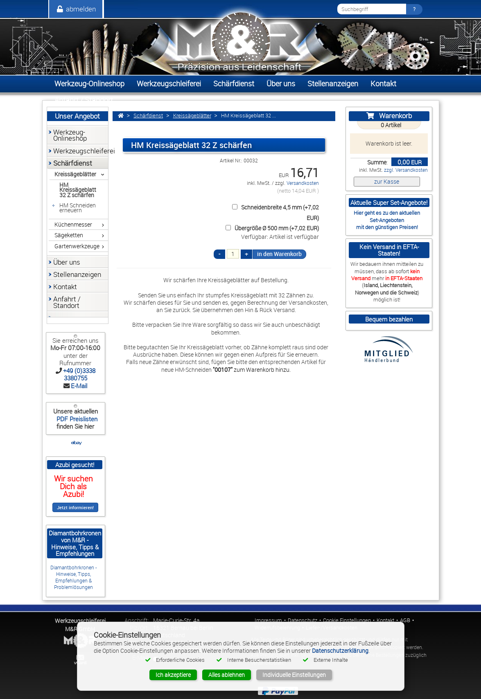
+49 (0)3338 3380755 (79, 374)
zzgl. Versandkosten (406, 170)
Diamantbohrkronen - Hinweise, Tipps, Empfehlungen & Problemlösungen (73, 577)
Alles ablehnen (226, 675)
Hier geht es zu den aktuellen (387, 212)
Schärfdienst (148, 115)
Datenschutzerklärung (340, 650)
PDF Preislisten (76, 419)
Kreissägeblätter (192, 115)
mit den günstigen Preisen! (387, 227)
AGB (405, 620)
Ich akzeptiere (173, 675)
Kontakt (385, 620)
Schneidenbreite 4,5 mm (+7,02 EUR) (274, 212)
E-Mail (79, 386)
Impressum (268, 620)
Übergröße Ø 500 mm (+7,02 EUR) (271, 228)
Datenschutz (302, 620)
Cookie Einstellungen (347, 620)
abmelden (76, 8)
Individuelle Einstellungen (294, 675)
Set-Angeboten (387, 220)
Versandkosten (303, 183)
